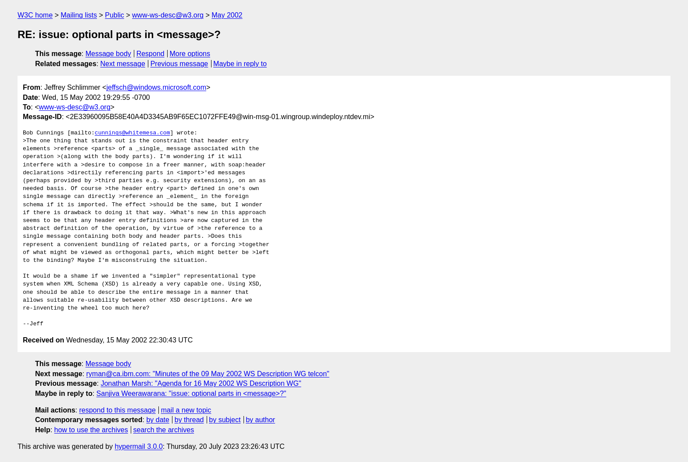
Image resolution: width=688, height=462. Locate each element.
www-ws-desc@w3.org (168, 15)
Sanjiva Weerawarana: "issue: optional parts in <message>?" (192, 393)
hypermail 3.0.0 (138, 446)
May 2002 (226, 15)
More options (190, 53)
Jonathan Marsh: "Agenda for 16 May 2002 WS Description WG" (200, 383)
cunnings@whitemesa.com (132, 133)
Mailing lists (79, 15)
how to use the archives (91, 430)
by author (260, 419)
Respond (150, 53)
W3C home (35, 15)
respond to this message (117, 410)
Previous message (179, 63)
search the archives (163, 430)
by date (157, 419)
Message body (108, 53)
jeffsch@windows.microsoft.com (156, 87)
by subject (224, 419)
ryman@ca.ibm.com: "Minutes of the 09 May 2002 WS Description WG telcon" (208, 373)
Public (114, 15)
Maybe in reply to (240, 63)
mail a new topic (186, 410)
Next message (122, 63)
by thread (189, 419)
